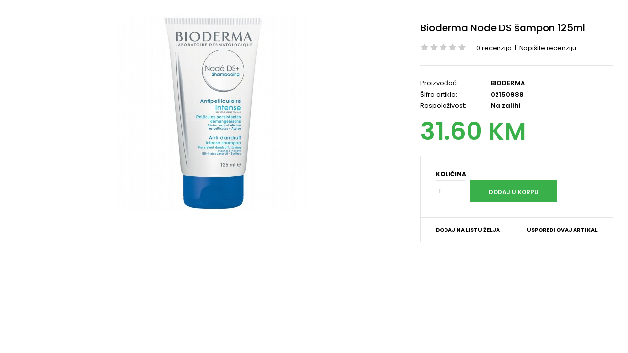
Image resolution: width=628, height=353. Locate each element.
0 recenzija (494, 47)
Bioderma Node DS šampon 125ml (502, 28)
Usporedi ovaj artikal (562, 230)
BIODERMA (508, 83)
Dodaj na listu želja (468, 230)
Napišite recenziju (547, 47)
